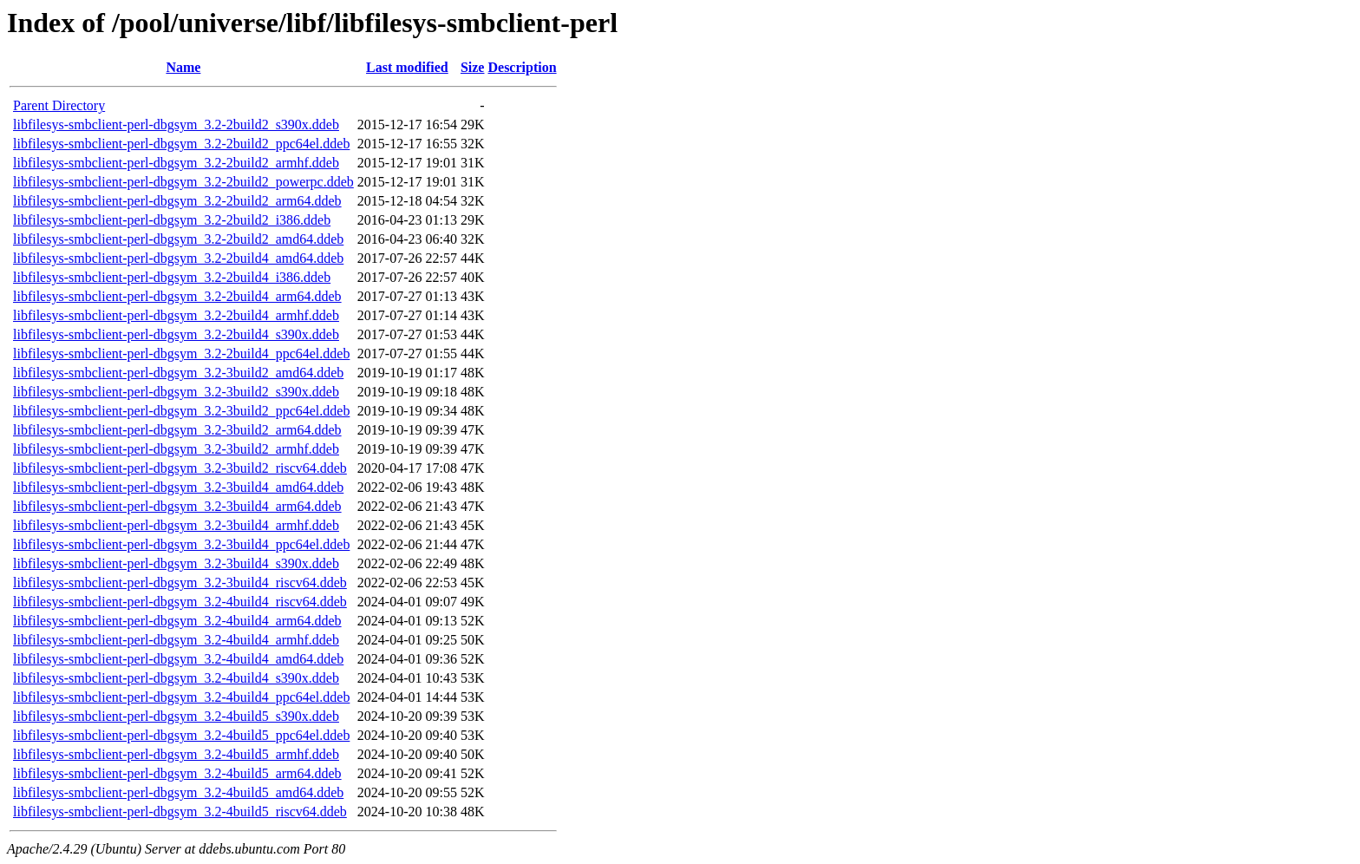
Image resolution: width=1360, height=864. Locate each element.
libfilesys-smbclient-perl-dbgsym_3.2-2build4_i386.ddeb (171, 277)
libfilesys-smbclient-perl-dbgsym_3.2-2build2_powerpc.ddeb (183, 181)
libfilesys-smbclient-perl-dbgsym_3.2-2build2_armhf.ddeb (176, 162)
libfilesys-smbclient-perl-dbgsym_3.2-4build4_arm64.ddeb (177, 620)
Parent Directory (59, 105)
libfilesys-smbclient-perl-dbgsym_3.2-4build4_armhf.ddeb (176, 639)
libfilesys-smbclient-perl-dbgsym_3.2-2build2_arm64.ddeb (177, 200)
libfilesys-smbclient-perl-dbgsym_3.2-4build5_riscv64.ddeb (180, 811)
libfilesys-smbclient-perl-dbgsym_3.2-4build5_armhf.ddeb (176, 754)
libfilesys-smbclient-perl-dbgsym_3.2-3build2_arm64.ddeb (177, 429)
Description (521, 67)
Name (183, 67)
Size (473, 67)
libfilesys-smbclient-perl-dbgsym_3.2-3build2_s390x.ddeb (176, 391)
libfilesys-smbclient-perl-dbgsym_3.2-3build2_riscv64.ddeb (180, 468)
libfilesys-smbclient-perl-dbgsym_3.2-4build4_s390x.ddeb (176, 678)
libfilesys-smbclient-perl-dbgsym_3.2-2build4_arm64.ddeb (177, 296)
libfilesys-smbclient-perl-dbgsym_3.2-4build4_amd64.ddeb (178, 658)
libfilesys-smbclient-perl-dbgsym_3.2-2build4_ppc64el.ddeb (181, 353)
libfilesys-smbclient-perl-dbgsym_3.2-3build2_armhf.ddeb (176, 449)
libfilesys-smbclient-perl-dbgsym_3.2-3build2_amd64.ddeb (178, 372)
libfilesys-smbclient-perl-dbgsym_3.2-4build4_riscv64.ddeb (180, 601)
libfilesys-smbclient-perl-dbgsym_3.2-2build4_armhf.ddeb (176, 315)
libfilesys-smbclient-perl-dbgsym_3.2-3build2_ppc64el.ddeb (181, 410)
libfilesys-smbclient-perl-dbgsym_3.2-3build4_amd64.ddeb (178, 487)
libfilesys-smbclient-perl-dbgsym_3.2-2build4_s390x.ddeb (176, 334)
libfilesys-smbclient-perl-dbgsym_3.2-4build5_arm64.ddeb (177, 773)
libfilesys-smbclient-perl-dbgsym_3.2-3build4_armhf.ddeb (176, 525)
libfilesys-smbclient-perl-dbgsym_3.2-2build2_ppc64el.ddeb (181, 143)
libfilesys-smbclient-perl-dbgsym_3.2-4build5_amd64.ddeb (178, 792)
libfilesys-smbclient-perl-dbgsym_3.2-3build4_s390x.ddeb (176, 563)
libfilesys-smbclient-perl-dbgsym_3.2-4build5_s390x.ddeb (176, 716)
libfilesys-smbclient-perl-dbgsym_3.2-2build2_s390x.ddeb (176, 124)
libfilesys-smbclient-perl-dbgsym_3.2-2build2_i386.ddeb (171, 220)
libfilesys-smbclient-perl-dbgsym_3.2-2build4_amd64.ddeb (178, 258)
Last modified (407, 67)
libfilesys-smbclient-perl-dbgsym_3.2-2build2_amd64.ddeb (178, 239)
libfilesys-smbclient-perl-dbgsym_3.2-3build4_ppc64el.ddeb (181, 544)
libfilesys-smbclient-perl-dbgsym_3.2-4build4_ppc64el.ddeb (181, 697)
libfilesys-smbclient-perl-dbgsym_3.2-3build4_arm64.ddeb (177, 506)
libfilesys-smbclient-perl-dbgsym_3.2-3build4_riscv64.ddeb (180, 582)
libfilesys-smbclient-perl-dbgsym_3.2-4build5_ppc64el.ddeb (181, 735)
